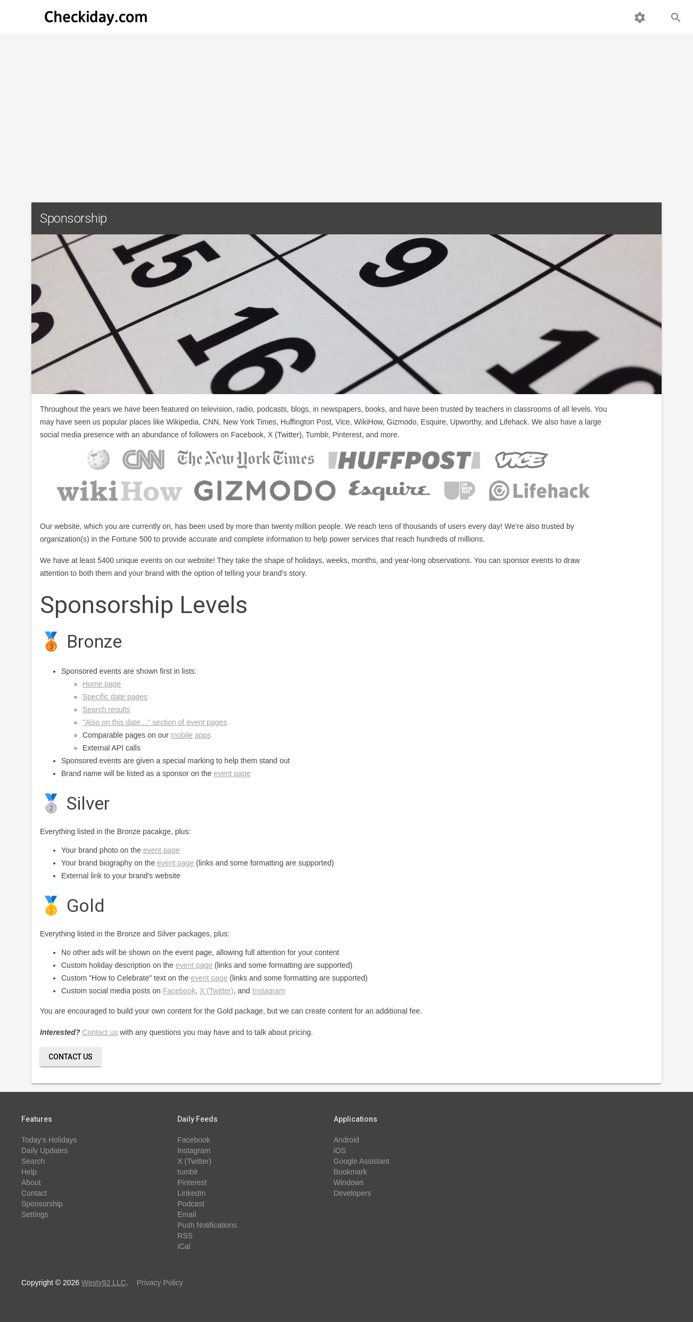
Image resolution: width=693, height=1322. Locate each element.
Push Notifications (207, 1225)
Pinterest (192, 1182)
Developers (353, 1193)
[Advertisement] (346, 114)
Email (186, 1214)
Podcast (190, 1203)
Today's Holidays (49, 1140)
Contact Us (70, 1056)
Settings (34, 1214)
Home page (101, 684)
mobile (182, 735)
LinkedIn (191, 1193)
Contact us (100, 1032)
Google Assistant (362, 1161)
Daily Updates (44, 1150)
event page (231, 773)
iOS (340, 1150)
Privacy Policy (160, 1282)
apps (203, 735)
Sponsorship (42, 1203)
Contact (34, 1193)
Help (29, 1172)
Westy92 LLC (103, 1282)
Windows (349, 1182)
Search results (106, 709)
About (31, 1182)
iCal (183, 1246)
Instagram (268, 990)
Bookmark (350, 1172)
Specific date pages (114, 696)
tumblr (187, 1172)
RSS (185, 1235)
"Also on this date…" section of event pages (154, 722)
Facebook (179, 990)
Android (346, 1140)
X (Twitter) (217, 990)
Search (33, 1161)
